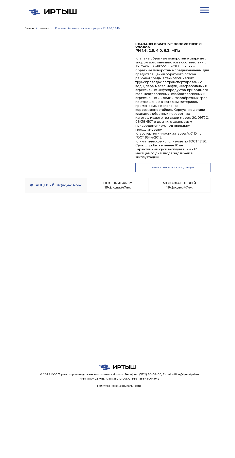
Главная (29, 28)
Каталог (45, 28)
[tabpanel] (117, 182)
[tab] (56, 185)
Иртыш (60, 12)
